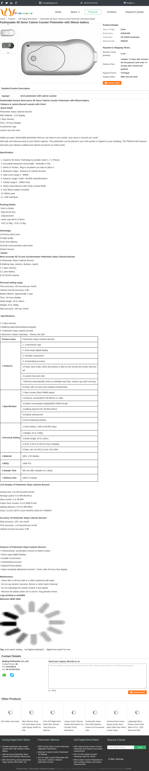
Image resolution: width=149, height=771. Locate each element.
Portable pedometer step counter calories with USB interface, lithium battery (16, 749)
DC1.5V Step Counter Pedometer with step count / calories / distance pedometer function (53, 760)
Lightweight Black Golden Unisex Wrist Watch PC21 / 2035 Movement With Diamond (136, 727)
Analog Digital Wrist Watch (16, 740)
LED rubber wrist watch (10, 721)
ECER (128, 769)
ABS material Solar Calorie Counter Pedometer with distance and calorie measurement (88, 749)
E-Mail (111, 759)
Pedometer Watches (48, 740)
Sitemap (119, 759)
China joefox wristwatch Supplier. (42, 769)
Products (93, 12)
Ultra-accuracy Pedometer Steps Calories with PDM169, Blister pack (16, 755)
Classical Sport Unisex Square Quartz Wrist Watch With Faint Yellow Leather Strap (116, 725)
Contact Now (113, 83)
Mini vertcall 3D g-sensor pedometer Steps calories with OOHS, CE (16, 761)
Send (140, 747)
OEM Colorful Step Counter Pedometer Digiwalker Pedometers (53, 748)
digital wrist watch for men (58, 649)
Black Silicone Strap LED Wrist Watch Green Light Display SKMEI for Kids (31, 725)
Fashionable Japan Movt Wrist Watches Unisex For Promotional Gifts (95, 725)
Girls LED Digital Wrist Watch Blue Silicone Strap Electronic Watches (52, 725)
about (74, 12)
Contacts (111, 12)
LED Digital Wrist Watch (27, 19)
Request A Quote (135, 12)
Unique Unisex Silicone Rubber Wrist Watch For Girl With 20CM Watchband (73, 725)
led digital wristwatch (34, 649)
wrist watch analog (13, 649)
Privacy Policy (22, 769)
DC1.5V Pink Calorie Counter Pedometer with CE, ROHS (85, 755)
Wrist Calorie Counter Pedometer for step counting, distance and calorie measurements (88, 762)
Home (58, 12)
